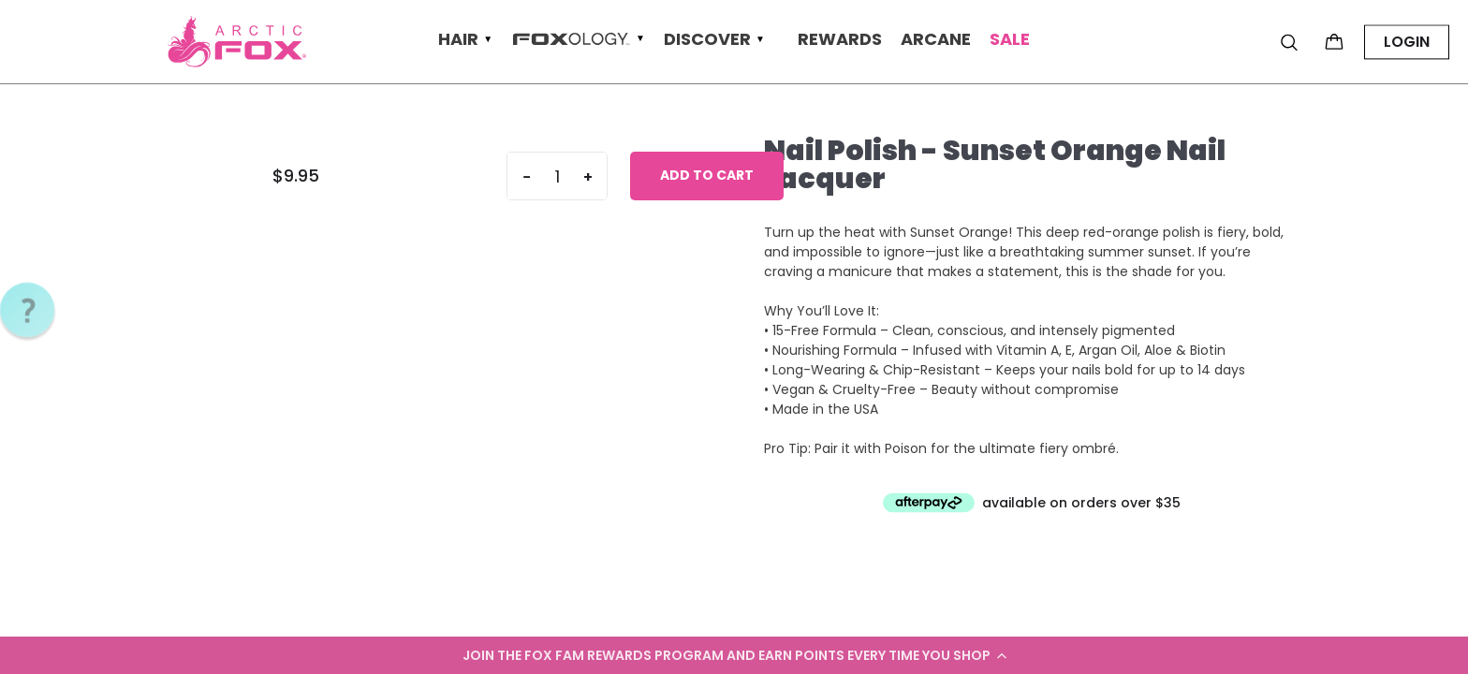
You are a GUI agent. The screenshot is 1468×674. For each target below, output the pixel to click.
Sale (1010, 40)
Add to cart (707, 175)
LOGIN (1407, 41)
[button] (734, 655)
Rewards (840, 40)
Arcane (936, 40)
